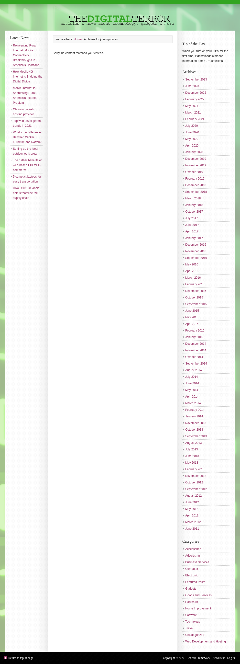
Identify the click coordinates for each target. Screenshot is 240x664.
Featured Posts (195, 582)
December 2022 (195, 92)
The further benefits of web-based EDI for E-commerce (27, 165)
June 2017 (192, 225)
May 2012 (191, 509)
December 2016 (195, 244)
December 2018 (195, 185)
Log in (231, 658)
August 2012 (193, 495)
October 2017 (194, 211)
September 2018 (196, 192)
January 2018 (194, 205)
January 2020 (194, 152)
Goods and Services (198, 595)
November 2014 (195, 350)
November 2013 (195, 423)
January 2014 (194, 416)
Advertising (192, 555)
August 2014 (193, 370)
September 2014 (196, 363)
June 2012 (192, 502)
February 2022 (194, 99)
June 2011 (192, 528)
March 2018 (193, 198)
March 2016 (193, 277)
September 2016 (196, 258)
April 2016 (191, 271)
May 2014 (191, 390)
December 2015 (195, 291)
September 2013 (196, 436)
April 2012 (191, 515)
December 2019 (195, 158)
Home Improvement (198, 608)
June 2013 (192, 456)
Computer (191, 569)
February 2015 (194, 330)
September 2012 (196, 489)
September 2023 (196, 79)
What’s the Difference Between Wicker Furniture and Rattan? (27, 137)
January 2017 (194, 238)
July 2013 (191, 449)
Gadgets (190, 588)
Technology (192, 621)
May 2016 (191, 264)
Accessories (193, 549)
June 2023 (192, 86)
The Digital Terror (120, 15)
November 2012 (195, 476)
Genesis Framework (198, 658)
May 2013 (191, 462)
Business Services (197, 562)
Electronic (191, 575)
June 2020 (192, 132)
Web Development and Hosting (205, 641)
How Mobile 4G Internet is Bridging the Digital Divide (27, 76)
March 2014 (193, 403)
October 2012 (194, 482)
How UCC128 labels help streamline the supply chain (26, 193)
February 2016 (194, 284)
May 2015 (191, 317)
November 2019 (195, 165)
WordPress (218, 658)
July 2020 (191, 125)
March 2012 (193, 522)
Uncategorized (194, 635)
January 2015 (194, 337)
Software (191, 615)
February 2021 (194, 119)
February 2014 (194, 410)
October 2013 (194, 429)
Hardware (191, 602)
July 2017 (191, 218)
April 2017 (191, 231)
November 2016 (195, 251)
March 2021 (193, 112)
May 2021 (191, 106)
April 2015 (191, 324)
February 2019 (194, 178)
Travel (189, 628)
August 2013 (193, 443)
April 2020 (191, 145)
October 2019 (194, 172)
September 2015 (196, 304)
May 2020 (191, 139)
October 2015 (194, 297)
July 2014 (191, 376)
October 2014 (194, 357)
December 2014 (195, 343)
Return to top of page (20, 658)
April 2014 (191, 396)
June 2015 (192, 310)
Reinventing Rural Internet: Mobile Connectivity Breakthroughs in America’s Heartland (26, 55)
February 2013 (194, 469)
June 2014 (192, 383)
